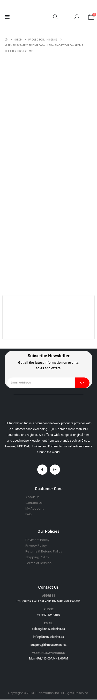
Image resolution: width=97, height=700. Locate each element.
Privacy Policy (36, 545)
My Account (34, 508)
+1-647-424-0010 (48, 615)
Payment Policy (37, 540)
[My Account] (77, 17)
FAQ (28, 514)
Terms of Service (38, 563)
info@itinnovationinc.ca (48, 637)
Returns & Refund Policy (43, 551)
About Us (32, 497)
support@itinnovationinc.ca (48, 644)
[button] (55, 17)
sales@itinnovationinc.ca (48, 629)
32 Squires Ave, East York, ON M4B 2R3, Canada (48, 601)
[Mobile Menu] (7, 17)
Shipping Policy (37, 557)
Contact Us (34, 502)
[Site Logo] (30, 17)
